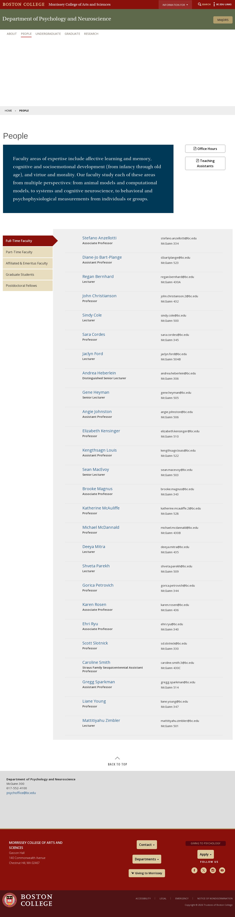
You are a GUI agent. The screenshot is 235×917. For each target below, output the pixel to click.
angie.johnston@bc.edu (177, 412)
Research (91, 34)
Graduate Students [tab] (20, 274)
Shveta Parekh (96, 566)
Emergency (182, 898)
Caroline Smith (96, 662)
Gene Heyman (95, 392)
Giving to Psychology (205, 843)
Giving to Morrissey (146, 873)
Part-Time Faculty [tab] (19, 252)
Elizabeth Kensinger (101, 430)
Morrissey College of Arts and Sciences (80, 4)
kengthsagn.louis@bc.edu (178, 450)
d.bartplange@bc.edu (175, 257)
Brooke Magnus (97, 488)
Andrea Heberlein (99, 373)
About (12, 34)
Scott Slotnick (95, 643)
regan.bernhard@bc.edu (177, 277)
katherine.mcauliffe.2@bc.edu (181, 508)
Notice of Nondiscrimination (215, 898)
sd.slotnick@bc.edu (174, 643)
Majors (223, 20)
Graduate (72, 34)
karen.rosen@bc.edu (175, 605)
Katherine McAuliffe (101, 508)
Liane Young (94, 701)
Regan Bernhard (98, 276)
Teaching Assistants (205, 163)
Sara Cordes (93, 334)
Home (8, 110)
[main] (117, 445)
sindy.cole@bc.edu (173, 315)
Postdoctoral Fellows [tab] (21, 285)
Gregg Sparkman (98, 681)
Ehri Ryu (90, 623)
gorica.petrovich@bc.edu (178, 585)
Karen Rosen (94, 604)
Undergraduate (48, 34)
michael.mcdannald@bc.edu (179, 528)
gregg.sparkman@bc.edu (178, 682)
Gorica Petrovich (98, 585)
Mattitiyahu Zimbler (101, 720)
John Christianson (99, 295)
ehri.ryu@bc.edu (172, 624)
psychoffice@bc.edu (21, 793)
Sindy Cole (92, 315)
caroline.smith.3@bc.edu (177, 663)
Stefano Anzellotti (99, 238)
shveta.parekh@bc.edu (176, 566)
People (26, 34)
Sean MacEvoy (95, 469)
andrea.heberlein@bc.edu (178, 373)
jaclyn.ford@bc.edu (174, 354)
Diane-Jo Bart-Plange (102, 257)
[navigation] (117, 33)
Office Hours (205, 149)
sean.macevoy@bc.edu (176, 470)
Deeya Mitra (93, 546)
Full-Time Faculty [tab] (19, 241)
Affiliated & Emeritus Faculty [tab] (27, 263)
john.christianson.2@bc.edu (179, 296)
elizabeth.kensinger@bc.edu (180, 431)
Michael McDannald (100, 527)
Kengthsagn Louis (99, 450)
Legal (163, 898)
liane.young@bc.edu (174, 701)
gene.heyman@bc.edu (176, 392)
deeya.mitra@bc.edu (175, 547)
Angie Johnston (97, 411)
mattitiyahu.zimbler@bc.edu (180, 721)
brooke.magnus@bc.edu (177, 489)
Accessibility (143, 898)
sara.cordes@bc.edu (175, 335)
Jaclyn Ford (92, 353)
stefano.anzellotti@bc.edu (179, 238)
